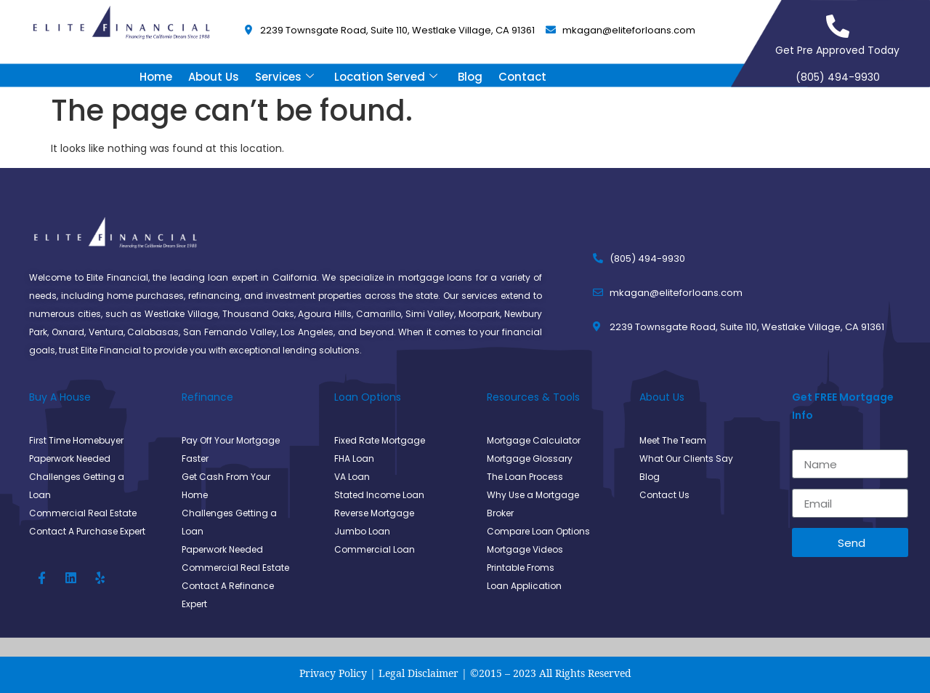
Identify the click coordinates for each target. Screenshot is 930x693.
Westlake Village (181, 314)
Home (156, 76)
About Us (213, 76)
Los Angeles (306, 332)
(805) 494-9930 (838, 77)
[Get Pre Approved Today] (837, 26)
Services (284, 77)
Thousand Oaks (258, 314)
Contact (522, 76)
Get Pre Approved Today (837, 50)
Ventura (106, 332)
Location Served (385, 77)
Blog (470, 76)
